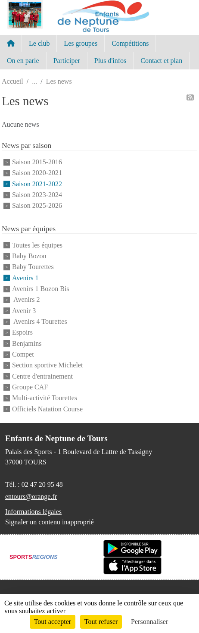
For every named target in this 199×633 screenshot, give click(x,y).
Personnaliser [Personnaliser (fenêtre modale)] (149, 621)
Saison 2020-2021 (37, 173)
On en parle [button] (23, 60)
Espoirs (22, 332)
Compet (23, 354)
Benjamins (26, 343)
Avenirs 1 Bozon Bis (40, 288)
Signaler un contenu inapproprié (49, 522)
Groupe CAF (30, 387)
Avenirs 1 (25, 278)
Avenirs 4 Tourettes (39, 321)
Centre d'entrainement (42, 376)
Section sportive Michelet (47, 365)
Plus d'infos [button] (110, 60)
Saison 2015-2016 (37, 162)
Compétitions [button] (130, 43)
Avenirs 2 (26, 300)
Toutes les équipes (37, 245)
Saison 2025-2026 (37, 206)
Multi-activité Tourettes (44, 398)
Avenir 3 (24, 310)
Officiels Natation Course (47, 409)
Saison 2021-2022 (37, 184)
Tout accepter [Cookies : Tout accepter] (52, 621)
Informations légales (33, 511)
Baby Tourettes (33, 267)
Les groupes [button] (80, 43)
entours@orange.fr (31, 496)
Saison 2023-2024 (37, 194)
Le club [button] (39, 43)
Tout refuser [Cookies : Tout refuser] (101, 621)
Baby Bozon (29, 256)
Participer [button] (66, 60)
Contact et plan (161, 60)
